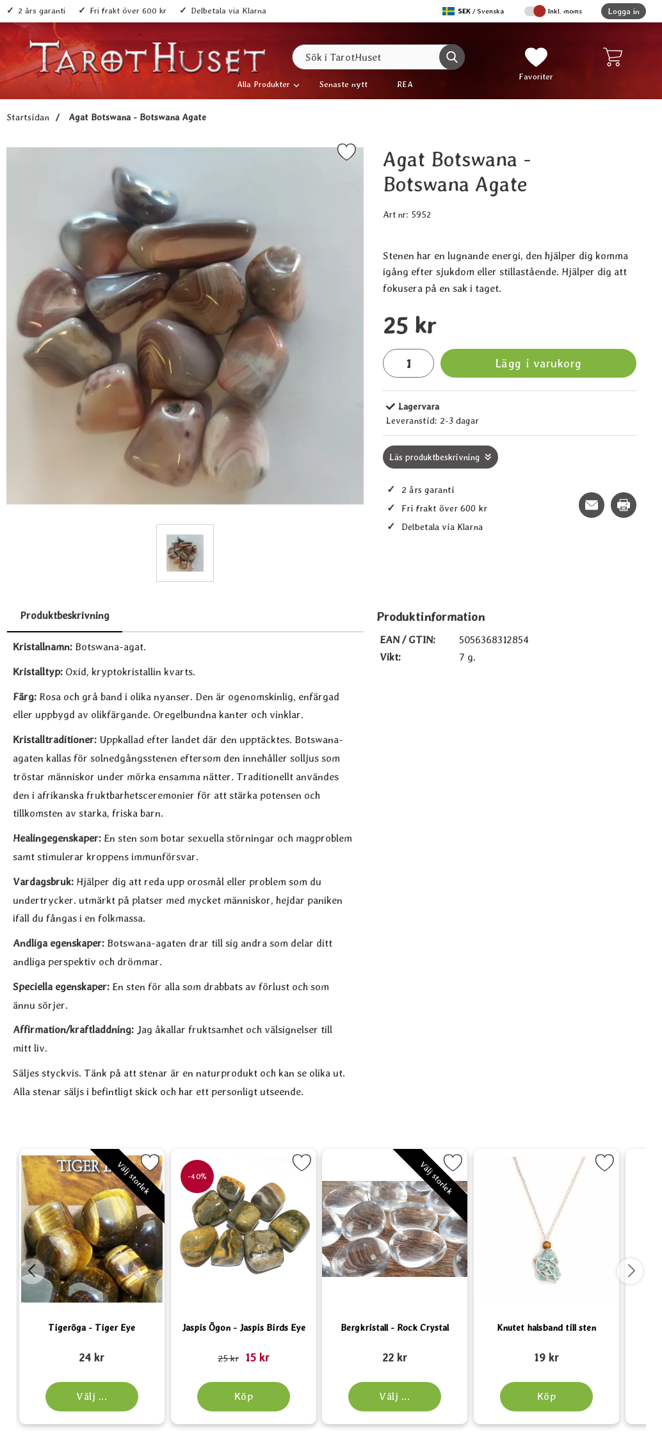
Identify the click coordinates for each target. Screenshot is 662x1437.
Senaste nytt (343, 84)
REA (405, 84)
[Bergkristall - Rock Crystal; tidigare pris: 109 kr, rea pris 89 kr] (541, 1352)
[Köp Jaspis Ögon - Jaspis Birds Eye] (331, 1396)
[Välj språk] (474, 11)
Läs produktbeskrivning (434, 457)
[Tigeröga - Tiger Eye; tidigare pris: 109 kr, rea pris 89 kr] (121, 1352)
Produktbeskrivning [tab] (64, 615)
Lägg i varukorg (538, 363)
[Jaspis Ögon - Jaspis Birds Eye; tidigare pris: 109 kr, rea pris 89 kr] (331, 1352)
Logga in (624, 11)
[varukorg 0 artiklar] (615, 57)
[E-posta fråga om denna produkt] (591, 505)
